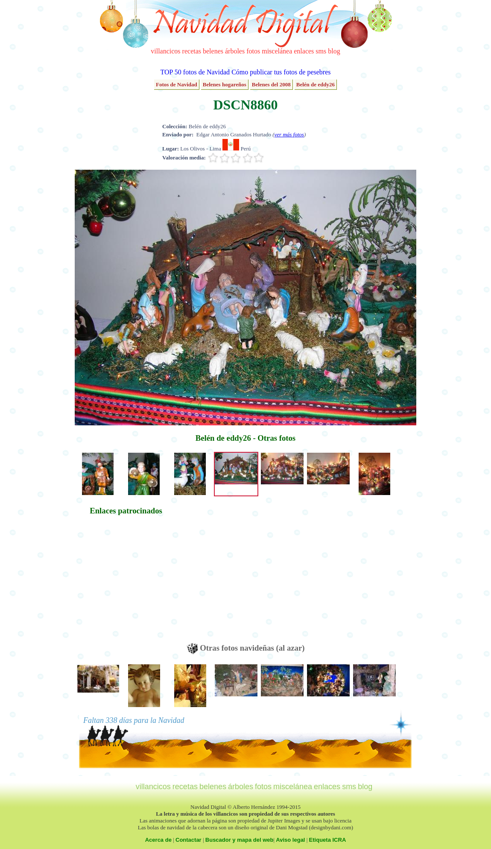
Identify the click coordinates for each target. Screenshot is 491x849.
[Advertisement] (126, 583)
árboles (235, 51)
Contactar (188, 840)
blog (334, 51)
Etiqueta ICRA (327, 840)
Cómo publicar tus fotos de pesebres (280, 72)
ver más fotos (289, 134)
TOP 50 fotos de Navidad (195, 72)
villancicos (165, 51)
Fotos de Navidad (176, 84)
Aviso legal (290, 840)
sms (321, 51)
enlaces (304, 51)
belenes (213, 51)
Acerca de (158, 840)
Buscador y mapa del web (239, 840)
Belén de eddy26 (315, 84)
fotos (253, 51)
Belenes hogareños (224, 84)
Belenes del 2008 (271, 84)
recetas (191, 51)
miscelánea (277, 51)
